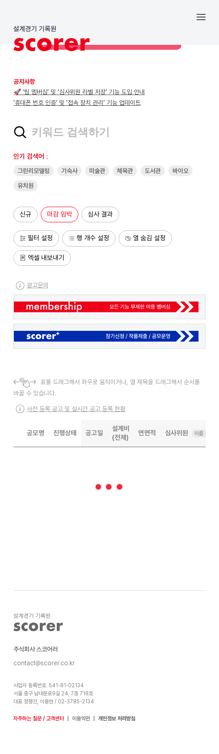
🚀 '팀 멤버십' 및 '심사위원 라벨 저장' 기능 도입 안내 (79, 91)
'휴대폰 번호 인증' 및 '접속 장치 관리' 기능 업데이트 (77, 102)
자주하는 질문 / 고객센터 (38, 718)
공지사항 (24, 81)
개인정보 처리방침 (116, 718)
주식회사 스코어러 (35, 649)
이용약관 (81, 718)
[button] (208, 17)
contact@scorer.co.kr (44, 663)
